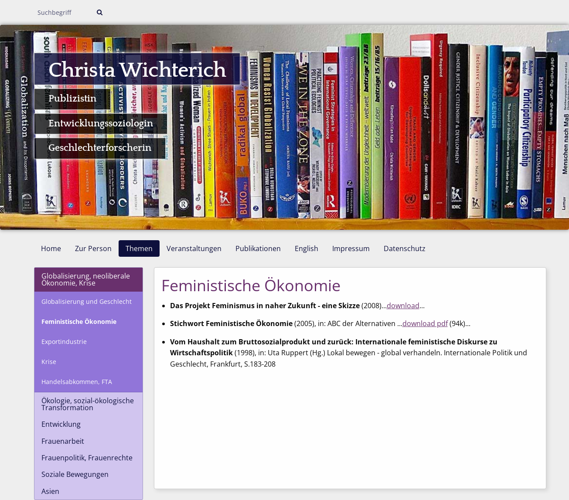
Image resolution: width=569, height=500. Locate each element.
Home (51, 248)
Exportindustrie (64, 341)
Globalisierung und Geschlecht (86, 301)
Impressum (351, 248)
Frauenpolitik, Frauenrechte (87, 458)
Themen (139, 248)
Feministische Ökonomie (78, 321)
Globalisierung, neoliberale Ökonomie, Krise (85, 279)
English (306, 248)
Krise (48, 361)
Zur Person (93, 248)
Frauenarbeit (62, 441)
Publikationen (258, 248)
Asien (50, 491)
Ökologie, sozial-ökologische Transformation (87, 404)
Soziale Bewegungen (75, 474)
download (403, 305)
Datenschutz (405, 248)
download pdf (425, 323)
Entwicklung (61, 424)
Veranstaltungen (194, 248)
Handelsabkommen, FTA (76, 382)
